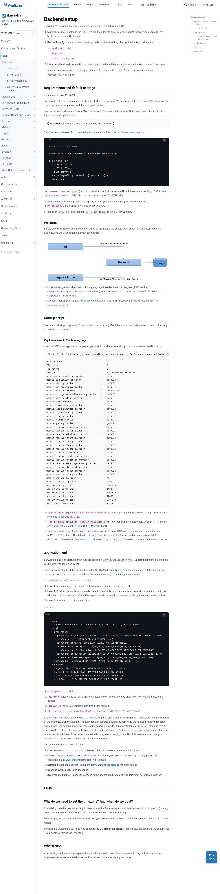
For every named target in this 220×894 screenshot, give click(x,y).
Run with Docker (13, 74)
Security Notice (9, 206)
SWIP (4, 235)
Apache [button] (208, 5)
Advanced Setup (19, 109)
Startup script (199, 32)
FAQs (4, 220)
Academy (18, 213)
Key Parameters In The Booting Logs (207, 37)
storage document (94, 105)
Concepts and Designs (18, 48)
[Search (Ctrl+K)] (191, 5)
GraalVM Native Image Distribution (17, 88)
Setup (18, 55)
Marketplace (19, 97)
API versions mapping (132, 132)
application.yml (200, 43)
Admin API (18, 199)
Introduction (11, 68)
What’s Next (199, 51)
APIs (18, 177)
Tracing (19, 121)
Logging (19, 133)
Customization (18, 184)
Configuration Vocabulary (15, 102)
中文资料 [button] (149, 4)
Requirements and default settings (205, 22)
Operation (18, 191)
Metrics (19, 127)
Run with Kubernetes (16, 80)
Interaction (202, 28)
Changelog (18, 243)
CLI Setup (7, 164)
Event (5, 145)
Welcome (6, 41)
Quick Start (19, 62)
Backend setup (198, 17)
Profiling (19, 139)
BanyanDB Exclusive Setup (19, 115)
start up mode (128, 325)
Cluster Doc (81, 539)
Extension (19, 152)
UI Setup (19, 158)
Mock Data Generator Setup (16, 170)
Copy (164, 140)
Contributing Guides (18, 228)
